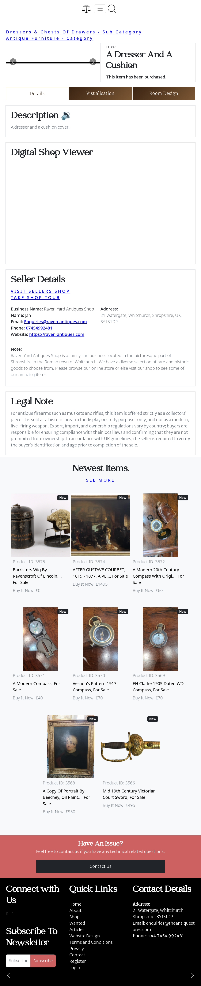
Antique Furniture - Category (49, 38)
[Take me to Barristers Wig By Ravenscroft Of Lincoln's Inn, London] (41, 545)
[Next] (192, 975)
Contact (77, 954)
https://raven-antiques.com (56, 334)
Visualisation (101, 93)
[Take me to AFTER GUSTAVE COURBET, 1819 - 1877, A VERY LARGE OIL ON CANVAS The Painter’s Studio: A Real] (100, 545)
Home (75, 904)
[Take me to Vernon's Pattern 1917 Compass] (100, 655)
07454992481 (39, 328)
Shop (74, 916)
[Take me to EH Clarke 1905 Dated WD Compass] (160, 655)
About (75, 910)
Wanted (77, 923)
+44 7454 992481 (166, 935)
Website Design (84, 935)
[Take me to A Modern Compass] (41, 655)
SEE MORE (100, 480)
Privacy (76, 948)
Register (77, 961)
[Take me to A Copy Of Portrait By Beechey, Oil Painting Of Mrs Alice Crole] (70, 766)
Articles (76, 929)
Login (74, 967)
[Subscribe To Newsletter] (18, 960)
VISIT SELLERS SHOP (40, 291)
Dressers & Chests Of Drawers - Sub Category (74, 32)
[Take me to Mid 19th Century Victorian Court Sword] (130, 766)
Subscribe (43, 960)
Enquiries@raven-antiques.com (55, 321)
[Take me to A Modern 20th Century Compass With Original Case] (160, 545)
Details (37, 93)
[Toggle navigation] (100, 8)
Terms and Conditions (91, 942)
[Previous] (8, 975)
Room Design (163, 93)
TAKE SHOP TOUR (35, 297)
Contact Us (100, 866)
